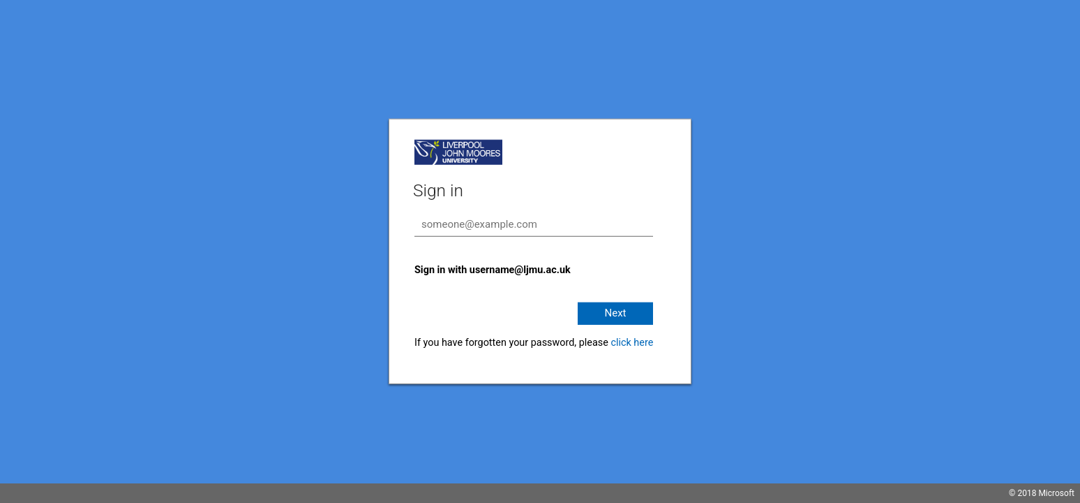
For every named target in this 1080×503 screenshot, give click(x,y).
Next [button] (615, 313)
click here (631, 343)
